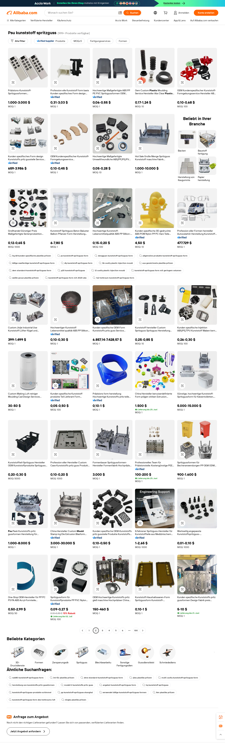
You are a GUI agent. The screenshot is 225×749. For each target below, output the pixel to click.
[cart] (166, 13)
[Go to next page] (143, 630)
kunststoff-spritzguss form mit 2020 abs (65, 278)
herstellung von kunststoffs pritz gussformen (31, 685)
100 (136, 630)
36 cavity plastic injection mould (116, 263)
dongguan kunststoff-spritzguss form (114, 255)
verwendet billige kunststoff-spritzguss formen (122, 692)
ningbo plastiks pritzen (73, 699)
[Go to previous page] (82, 630)
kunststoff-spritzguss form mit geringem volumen (156, 270)
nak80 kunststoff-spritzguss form (26, 677)
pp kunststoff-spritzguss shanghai (75, 692)
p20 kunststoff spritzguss (71, 270)
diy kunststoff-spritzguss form (76, 263)
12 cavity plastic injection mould (108, 270)
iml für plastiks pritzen (62, 677)
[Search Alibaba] (81, 13)
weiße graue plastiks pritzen (24, 278)
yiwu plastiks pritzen (140, 677)
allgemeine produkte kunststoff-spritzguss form (163, 255)
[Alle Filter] (18, 41)
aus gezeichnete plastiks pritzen (156, 263)
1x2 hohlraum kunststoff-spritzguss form (113, 278)
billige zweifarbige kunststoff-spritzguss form (32, 263)
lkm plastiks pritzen (163, 692)
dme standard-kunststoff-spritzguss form (102, 677)
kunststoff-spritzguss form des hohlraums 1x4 (32, 699)
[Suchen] (132, 12)
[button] (120, 13)
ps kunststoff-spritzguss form (72, 255)
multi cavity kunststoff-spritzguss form (178, 677)
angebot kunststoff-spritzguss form (117, 685)
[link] (220, 717)
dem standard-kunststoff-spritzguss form (30, 270)
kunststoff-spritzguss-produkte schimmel (30, 692)
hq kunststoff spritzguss (155, 685)
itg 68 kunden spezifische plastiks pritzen (30, 255)
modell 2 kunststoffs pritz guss (77, 685)
